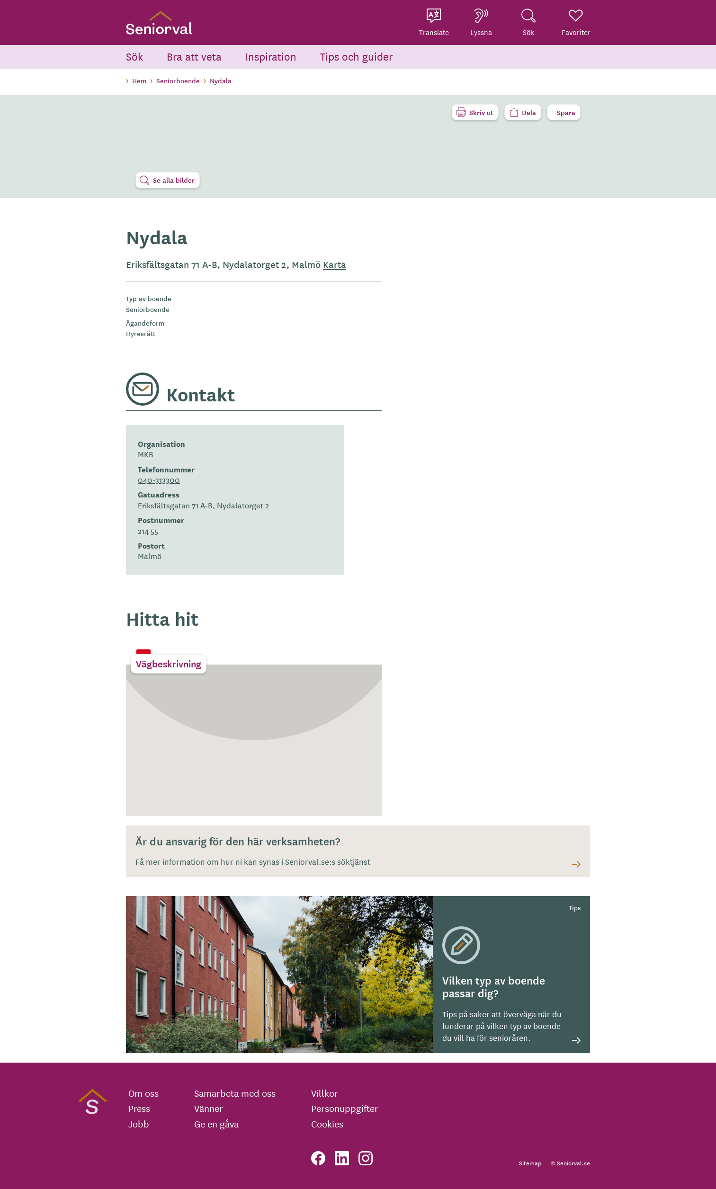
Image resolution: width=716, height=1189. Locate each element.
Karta (334, 264)
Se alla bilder (174, 180)
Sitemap (530, 1162)
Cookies (327, 1123)
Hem (139, 80)
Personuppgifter (344, 1108)
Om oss (143, 1093)
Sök (134, 56)
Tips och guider (356, 56)
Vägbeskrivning (168, 663)
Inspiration (270, 56)
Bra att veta (194, 56)
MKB (145, 454)
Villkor (324, 1093)
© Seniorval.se (570, 1162)
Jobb (138, 1123)
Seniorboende (178, 80)
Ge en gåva (216, 1123)
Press (139, 1108)
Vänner (208, 1108)
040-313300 (159, 479)
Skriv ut (481, 112)
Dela (529, 112)
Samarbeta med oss (235, 1093)
